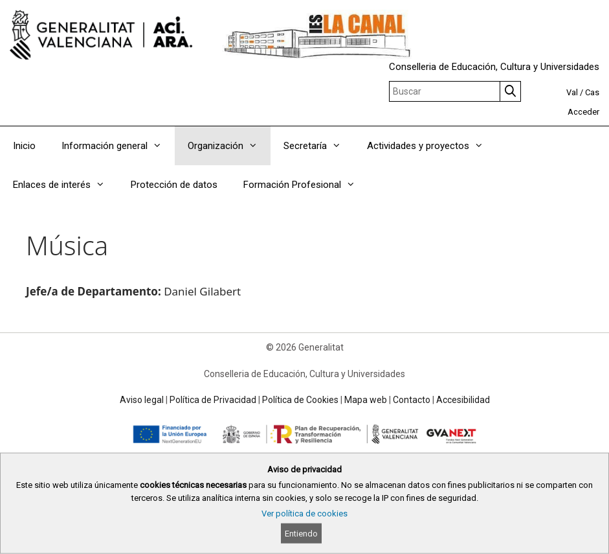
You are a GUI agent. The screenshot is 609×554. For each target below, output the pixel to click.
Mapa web (365, 400)
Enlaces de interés (65, 184)
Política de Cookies (300, 400)
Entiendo (301, 533)
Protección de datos (174, 184)
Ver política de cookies (304, 513)
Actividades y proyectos (431, 145)
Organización (229, 145)
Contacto (411, 400)
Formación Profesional (305, 184)
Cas (592, 92)
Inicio (24, 146)
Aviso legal (142, 400)
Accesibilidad (463, 400)
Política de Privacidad (213, 400)
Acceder (583, 112)
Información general (118, 145)
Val (572, 92)
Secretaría (318, 145)
